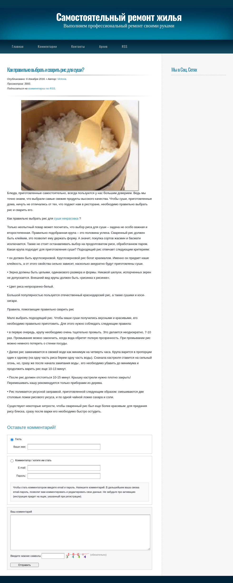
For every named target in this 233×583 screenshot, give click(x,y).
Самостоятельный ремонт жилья (118, 17)
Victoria (62, 79)
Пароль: (21, 475)
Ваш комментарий (21, 511)
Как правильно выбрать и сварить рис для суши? (45, 69)
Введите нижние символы (25, 563)
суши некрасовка (66, 218)
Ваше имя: (20, 446)
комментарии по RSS (41, 88)
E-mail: (22, 467)
